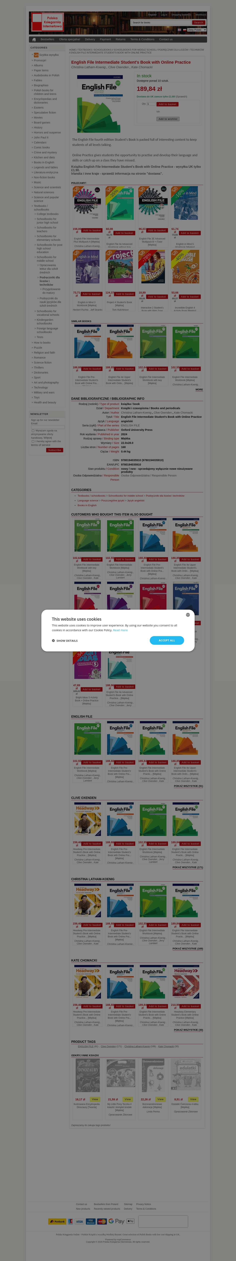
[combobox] (188, 615)
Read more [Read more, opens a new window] (120, 630)
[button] (65, 640)
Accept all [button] (167, 640)
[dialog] (118, 630)
